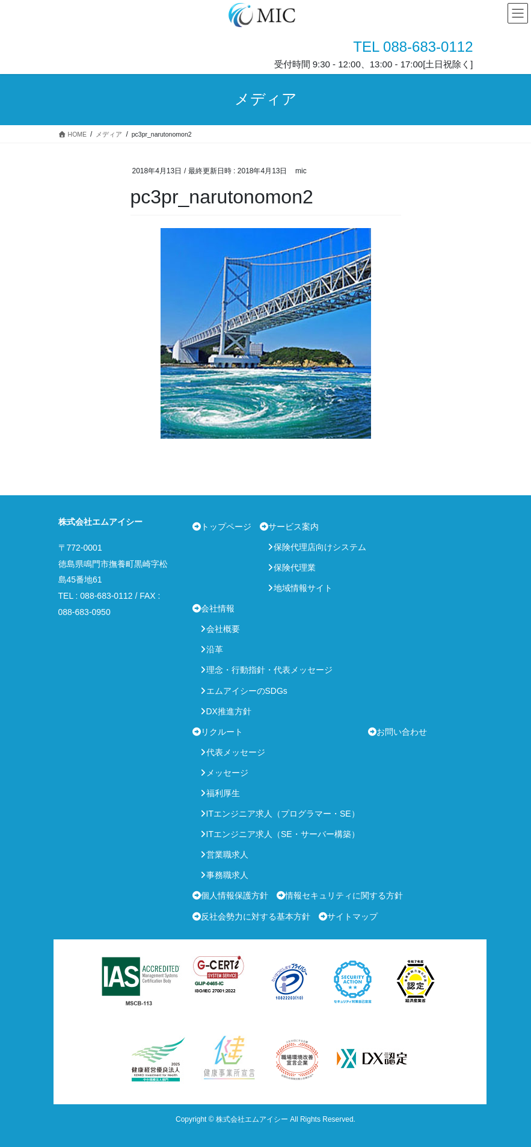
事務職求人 (227, 875)
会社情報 (218, 608)
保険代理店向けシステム (320, 547)
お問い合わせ (401, 732)
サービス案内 (293, 526)
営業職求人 (227, 854)
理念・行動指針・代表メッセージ (269, 670)
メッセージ (227, 773)
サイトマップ (352, 916)
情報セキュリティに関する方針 (344, 895)
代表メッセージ (235, 752)
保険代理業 (295, 567)
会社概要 (223, 629)
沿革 (214, 649)
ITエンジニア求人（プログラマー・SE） (283, 813)
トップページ (226, 526)
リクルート (222, 732)
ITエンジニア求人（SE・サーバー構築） (283, 834)
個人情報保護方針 (234, 895)
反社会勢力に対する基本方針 (255, 916)
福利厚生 (223, 793)
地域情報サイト (303, 588)
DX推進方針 (228, 711)
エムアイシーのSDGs (246, 691)
